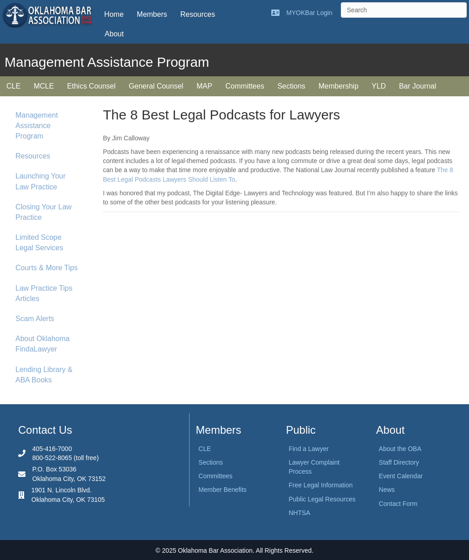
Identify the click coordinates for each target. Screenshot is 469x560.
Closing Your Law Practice (43, 212)
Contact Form (398, 503)
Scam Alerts (34, 318)
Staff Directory (399, 462)
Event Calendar (401, 476)
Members (152, 14)
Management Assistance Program (36, 125)
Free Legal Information (321, 485)
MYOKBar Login (309, 12)
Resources (197, 14)
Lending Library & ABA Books (43, 375)
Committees (244, 86)
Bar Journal (417, 86)
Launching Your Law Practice (40, 181)
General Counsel (156, 86)
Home (114, 14)
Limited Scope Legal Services (39, 242)
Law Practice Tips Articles (43, 293)
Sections (291, 86)
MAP (204, 86)
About (114, 34)
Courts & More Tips (46, 268)
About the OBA (400, 448)
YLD (379, 86)
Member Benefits (223, 489)
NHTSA (299, 512)
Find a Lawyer (309, 448)
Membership (339, 86)
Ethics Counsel (91, 86)
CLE (13, 86)
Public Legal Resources (322, 499)
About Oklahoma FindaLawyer (42, 344)
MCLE (44, 86)
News (387, 489)
